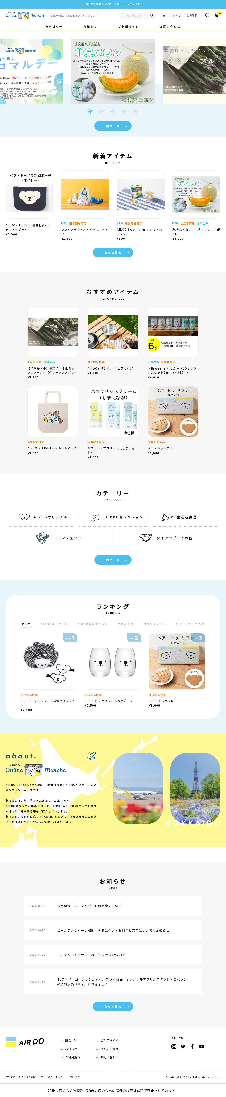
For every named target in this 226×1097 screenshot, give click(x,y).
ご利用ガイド (128, 26)
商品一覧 (117, 126)
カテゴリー (54, 26)
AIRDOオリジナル (42, 517)
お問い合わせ (170, 26)
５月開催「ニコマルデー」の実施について (89, 906)
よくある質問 (110, 1049)
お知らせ (90, 26)
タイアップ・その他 (164, 537)
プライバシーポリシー (52, 1077)
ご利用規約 (72, 1057)
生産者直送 (178, 517)
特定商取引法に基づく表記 (21, 1077)
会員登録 (191, 15)
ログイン (176, 15)
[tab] (90, 111)
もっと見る (118, 252)
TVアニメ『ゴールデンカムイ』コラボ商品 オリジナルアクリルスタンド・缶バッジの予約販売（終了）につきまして (122, 981)
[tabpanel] (113, 70)
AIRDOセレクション (115, 517)
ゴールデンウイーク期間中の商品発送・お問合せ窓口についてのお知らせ (113, 930)
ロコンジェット (57, 537)
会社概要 (75, 1077)
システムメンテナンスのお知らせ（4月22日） (92, 955)
